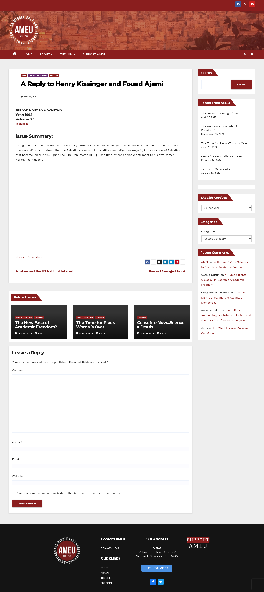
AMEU (40, 333)
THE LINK (106, 578)
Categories (208, 231)
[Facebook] (153, 582)
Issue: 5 (22, 124)
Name (17, 442)
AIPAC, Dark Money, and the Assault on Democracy (224, 297)
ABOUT (105, 572)
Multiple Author (24, 317)
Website (17, 476)
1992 (24, 75)
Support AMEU (94, 54)
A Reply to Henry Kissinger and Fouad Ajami (92, 84)
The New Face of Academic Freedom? (36, 324)
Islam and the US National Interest (45, 271)
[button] (245, 54)
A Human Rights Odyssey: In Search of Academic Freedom (223, 280)
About (45, 54)
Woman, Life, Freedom (216, 169)
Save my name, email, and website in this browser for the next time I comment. (71, 493)
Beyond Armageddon (167, 271)
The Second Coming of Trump (221, 113)
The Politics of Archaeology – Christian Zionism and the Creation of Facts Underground (226, 315)
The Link (66, 54)
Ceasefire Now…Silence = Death (160, 324)
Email (17, 459)
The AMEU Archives (38, 75)
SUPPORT (106, 583)
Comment (20, 370)
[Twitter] (161, 582)
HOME (104, 567)
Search (206, 73)
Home (28, 54)
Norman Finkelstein (29, 257)
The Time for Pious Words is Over (95, 324)
